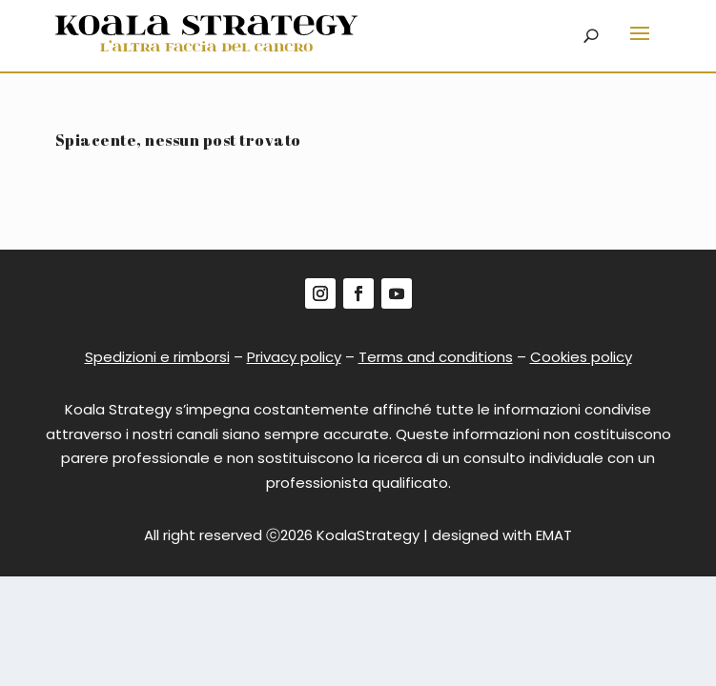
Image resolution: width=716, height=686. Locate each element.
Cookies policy (581, 357)
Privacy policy (294, 357)
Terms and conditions (435, 357)
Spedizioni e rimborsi (157, 357)
